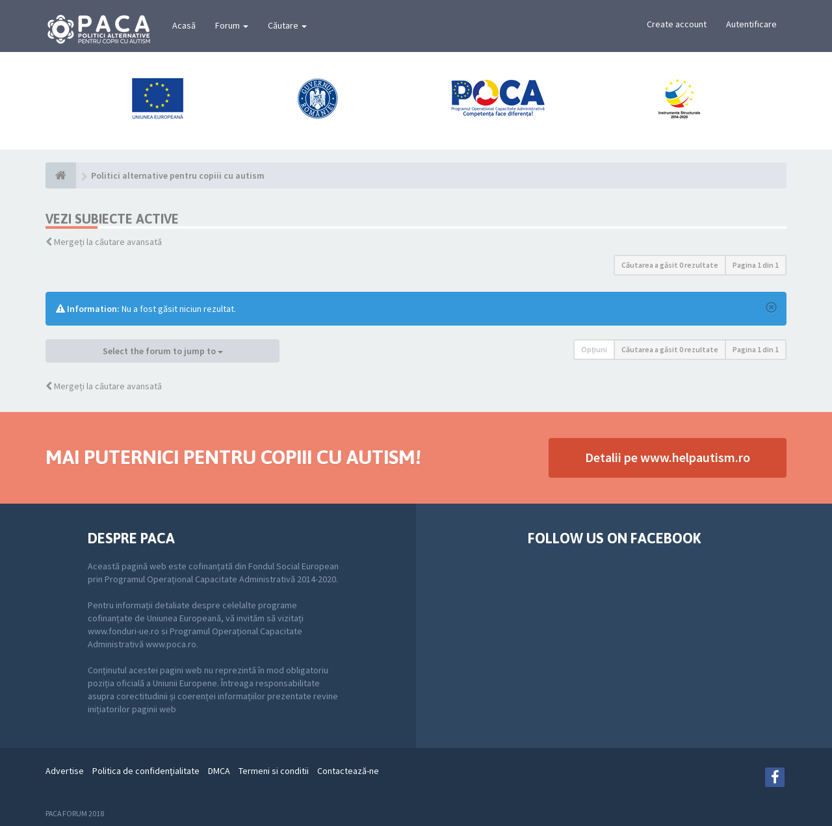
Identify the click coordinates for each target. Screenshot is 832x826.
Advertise (65, 771)
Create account (677, 24)
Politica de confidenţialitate (146, 771)
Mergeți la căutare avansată (108, 242)
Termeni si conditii (274, 771)
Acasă (184, 25)
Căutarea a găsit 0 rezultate (669, 265)
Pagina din (756, 265)
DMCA (219, 771)
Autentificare (751, 24)
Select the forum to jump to (163, 351)
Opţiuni (594, 349)
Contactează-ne (348, 771)
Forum (231, 25)
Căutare (287, 25)
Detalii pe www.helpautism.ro (667, 457)
